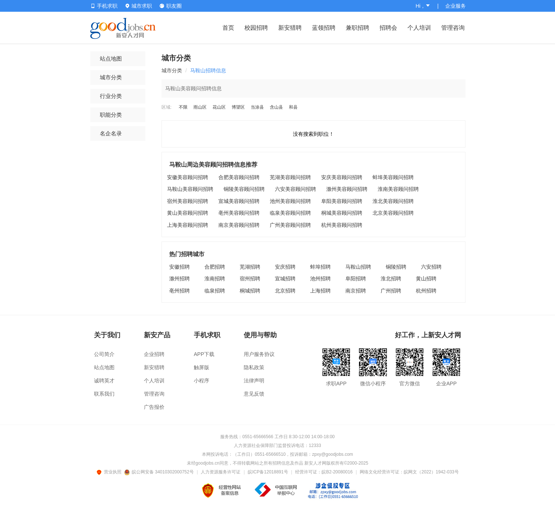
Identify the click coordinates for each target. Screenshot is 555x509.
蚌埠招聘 (320, 267)
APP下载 (204, 354)
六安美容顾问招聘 (295, 189)
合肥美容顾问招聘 (239, 177)
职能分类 (111, 115)
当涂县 (257, 107)
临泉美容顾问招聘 (290, 213)
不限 (183, 107)
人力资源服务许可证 (220, 472)
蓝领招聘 (323, 28)
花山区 (219, 107)
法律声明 (254, 380)
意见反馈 (254, 394)
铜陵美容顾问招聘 (244, 189)
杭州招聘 (426, 291)
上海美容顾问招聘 (187, 225)
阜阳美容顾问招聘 (341, 201)
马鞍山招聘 (358, 267)
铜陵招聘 (396, 267)
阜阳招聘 (355, 278)
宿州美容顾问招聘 (187, 201)
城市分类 (111, 77)
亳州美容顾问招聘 (239, 213)
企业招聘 (154, 354)
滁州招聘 (179, 278)
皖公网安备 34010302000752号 (159, 472)
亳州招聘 (179, 291)
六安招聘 (431, 267)
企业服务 (455, 6)
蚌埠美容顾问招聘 (393, 177)
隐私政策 (254, 367)
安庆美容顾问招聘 (341, 177)
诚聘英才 (104, 380)
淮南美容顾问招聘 (398, 189)
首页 (228, 28)
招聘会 (388, 28)
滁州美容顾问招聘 (346, 189)
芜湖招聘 (250, 267)
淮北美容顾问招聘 (393, 201)
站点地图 (111, 58)
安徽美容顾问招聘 (187, 177)
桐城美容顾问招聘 (341, 213)
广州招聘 (391, 291)
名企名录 (111, 133)
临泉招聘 (214, 291)
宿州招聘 (250, 278)
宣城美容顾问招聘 (239, 201)
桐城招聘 (250, 291)
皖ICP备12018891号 (268, 472)
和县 (293, 107)
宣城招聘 (285, 278)
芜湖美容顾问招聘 (290, 177)
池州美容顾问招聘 (290, 201)
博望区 (238, 107)
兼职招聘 (357, 28)
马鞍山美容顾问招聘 (190, 189)
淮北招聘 (391, 278)
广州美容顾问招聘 (290, 225)
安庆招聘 (285, 267)
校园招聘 (256, 28)
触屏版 (201, 367)
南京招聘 (355, 291)
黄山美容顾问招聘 (187, 213)
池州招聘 (320, 278)
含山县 (276, 107)
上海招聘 (320, 291)
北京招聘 (285, 291)
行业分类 (111, 96)
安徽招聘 (179, 267)
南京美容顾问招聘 (239, 225)
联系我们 (104, 394)
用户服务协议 (259, 354)
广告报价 (154, 407)
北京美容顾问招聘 (393, 213)
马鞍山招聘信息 (208, 70)
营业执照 (110, 472)
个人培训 (419, 28)
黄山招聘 (426, 278)
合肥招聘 (214, 267)
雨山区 (200, 107)
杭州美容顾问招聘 (341, 225)
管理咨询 (453, 28)
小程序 (201, 380)
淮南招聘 (214, 278)
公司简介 (104, 354)
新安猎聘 (290, 28)
